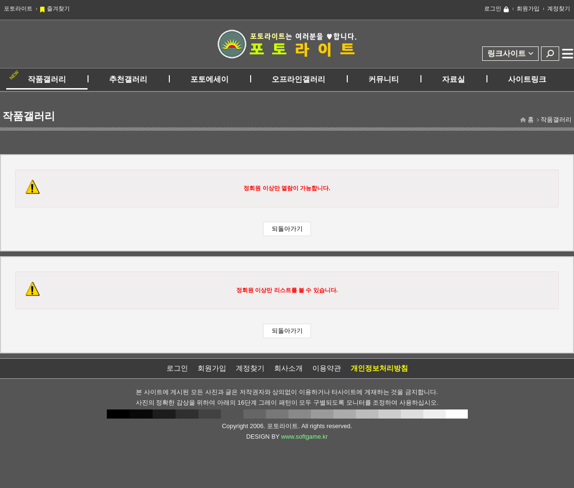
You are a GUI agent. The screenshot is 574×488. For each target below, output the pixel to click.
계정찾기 (558, 8)
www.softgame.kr (304, 436)
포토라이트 (18, 8)
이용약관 (326, 368)
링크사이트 (506, 53)
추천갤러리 (128, 79)
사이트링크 (527, 79)
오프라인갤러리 (298, 79)
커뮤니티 (383, 79)
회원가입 (528, 8)
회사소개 (288, 368)
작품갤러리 (47, 79)
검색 (550, 53)
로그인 (492, 8)
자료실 (453, 79)
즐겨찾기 (58, 8)
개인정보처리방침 (379, 368)
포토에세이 (209, 79)
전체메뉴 (568, 53)
